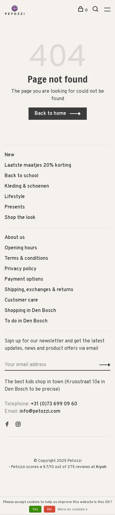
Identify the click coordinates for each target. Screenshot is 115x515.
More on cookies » (72, 509)
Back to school (21, 176)
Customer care (21, 300)
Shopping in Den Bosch (30, 311)
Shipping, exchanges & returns (39, 290)
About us (15, 238)
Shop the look (20, 218)
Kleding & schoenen (27, 186)
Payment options (24, 279)
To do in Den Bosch (26, 321)
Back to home (50, 114)
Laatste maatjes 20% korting (38, 165)
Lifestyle (15, 197)
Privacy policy (20, 269)
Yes (35, 509)
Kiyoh (101, 467)
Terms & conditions (26, 259)
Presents (15, 207)
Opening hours (21, 248)
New (9, 155)
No (49, 509)
